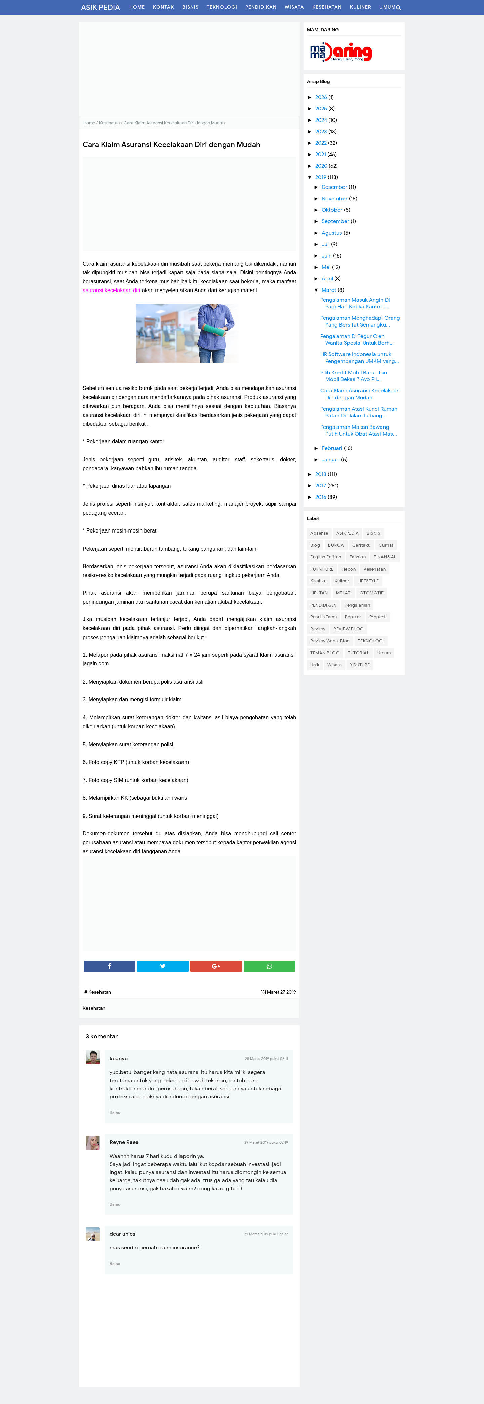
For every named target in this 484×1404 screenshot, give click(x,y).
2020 (322, 166)
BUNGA (336, 545)
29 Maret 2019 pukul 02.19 (266, 1142)
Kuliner (342, 581)
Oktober (333, 210)
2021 (321, 154)
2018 (321, 474)
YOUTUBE (360, 665)
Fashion (358, 557)
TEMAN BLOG (325, 653)
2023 (321, 131)
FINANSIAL (385, 557)
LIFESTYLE (368, 581)
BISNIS (373, 533)
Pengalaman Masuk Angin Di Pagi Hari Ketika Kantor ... (355, 303)
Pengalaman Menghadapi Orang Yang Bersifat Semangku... (360, 321)
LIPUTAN (319, 593)
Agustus (333, 233)
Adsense (319, 533)
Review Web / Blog (330, 641)
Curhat (386, 545)
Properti (378, 617)
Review (317, 629)
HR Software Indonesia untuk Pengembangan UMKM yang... (359, 358)
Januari (331, 459)
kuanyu (119, 1058)
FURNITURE (322, 569)
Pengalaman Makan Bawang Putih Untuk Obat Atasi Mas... (358, 430)
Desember (335, 187)
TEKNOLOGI (371, 641)
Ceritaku (361, 545)
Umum (384, 653)
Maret (330, 290)
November (335, 198)
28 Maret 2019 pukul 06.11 (266, 1058)
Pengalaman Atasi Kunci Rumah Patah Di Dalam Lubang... (358, 412)
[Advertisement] (189, 69)
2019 (321, 177)
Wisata (334, 665)
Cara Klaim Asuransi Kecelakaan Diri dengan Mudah (360, 394)
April (328, 278)
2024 (321, 120)
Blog (315, 545)
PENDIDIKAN (323, 605)
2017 (321, 485)
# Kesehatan (97, 992)
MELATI (344, 593)
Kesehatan (375, 569)
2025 (321, 108)
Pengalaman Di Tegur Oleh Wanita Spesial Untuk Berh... (357, 339)
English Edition (325, 557)
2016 (321, 497)
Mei (327, 267)
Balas (115, 1112)
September (336, 221)
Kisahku (318, 581)
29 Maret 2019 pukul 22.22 (266, 1234)
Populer (353, 617)
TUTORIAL (358, 653)
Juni (327, 255)
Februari (333, 448)
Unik (314, 665)
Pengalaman (357, 605)
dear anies (122, 1234)
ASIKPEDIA (347, 533)
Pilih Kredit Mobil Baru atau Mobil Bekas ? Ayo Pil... (353, 376)
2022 (321, 143)
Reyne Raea (124, 1142)
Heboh (349, 569)
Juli (326, 244)
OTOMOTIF (372, 593)
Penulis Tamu (323, 617)
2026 (321, 97)
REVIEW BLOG (348, 629)
